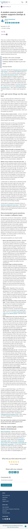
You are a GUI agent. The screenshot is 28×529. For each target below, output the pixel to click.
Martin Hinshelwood (10, 19)
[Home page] (5, 2)
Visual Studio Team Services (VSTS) (9, 74)
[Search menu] (22, 2)
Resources (4, 511)
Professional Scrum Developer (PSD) (9, 414)
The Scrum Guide (6, 512)
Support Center (5, 501)
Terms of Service (15, 527)
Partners (4, 499)
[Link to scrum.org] (3, 518)
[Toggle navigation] (26, 2)
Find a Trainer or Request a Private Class (10, 509)
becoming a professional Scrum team (9, 204)
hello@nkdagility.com (17, 450)
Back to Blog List (6, 6)
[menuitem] (22, 2)
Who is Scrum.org (6, 495)
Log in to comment (6, 485)
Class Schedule (5, 507)
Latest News (4, 497)
